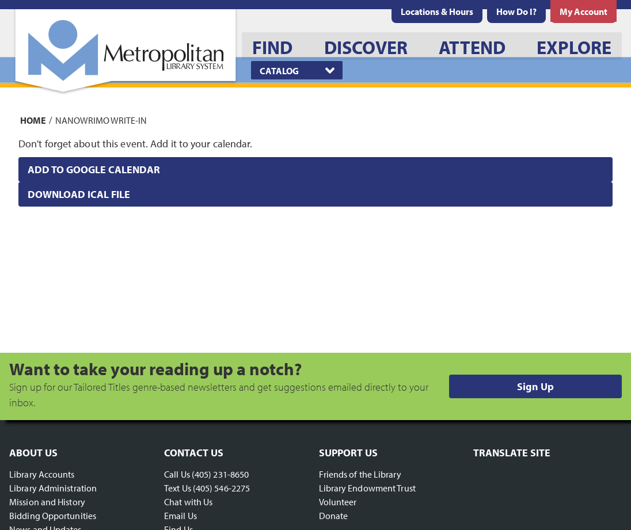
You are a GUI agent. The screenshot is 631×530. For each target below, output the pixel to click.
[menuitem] (436, 11)
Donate (333, 515)
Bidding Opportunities (52, 515)
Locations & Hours (437, 11)
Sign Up (535, 386)
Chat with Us (188, 502)
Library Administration (53, 488)
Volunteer (338, 502)
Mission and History (47, 502)
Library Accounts (42, 474)
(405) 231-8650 (220, 474)
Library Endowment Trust (367, 488)
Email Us (180, 515)
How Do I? (516, 11)
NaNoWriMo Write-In (101, 119)
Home (33, 119)
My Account (583, 11)
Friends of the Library (360, 474)
